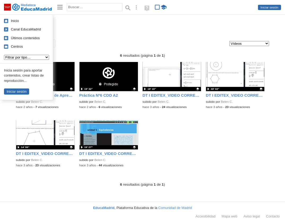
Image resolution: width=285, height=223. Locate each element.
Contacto (273, 216)
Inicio (15, 21)
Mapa (230, 216)
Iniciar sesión (269, 7)
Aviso (251, 216)
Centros (17, 46)
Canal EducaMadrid (26, 29)
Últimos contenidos (25, 38)
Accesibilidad (205, 216)
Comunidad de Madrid (175, 208)
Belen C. (37, 101)
